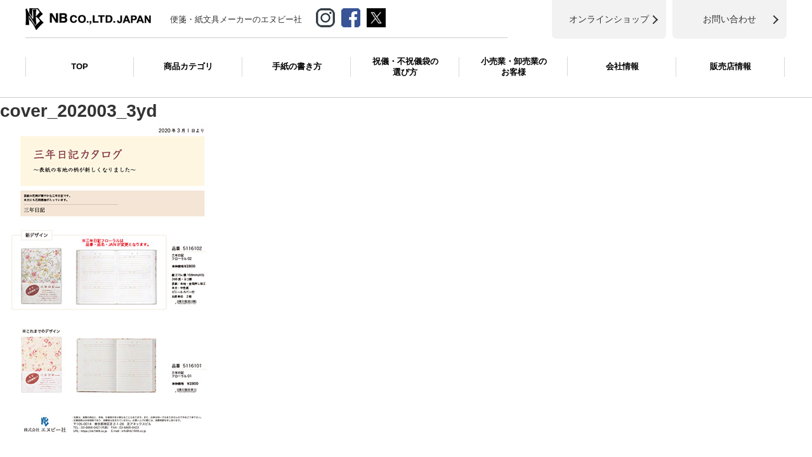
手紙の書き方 (297, 66)
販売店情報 (730, 66)
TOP (79, 66)
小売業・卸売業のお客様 (514, 66)
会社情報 (622, 66)
